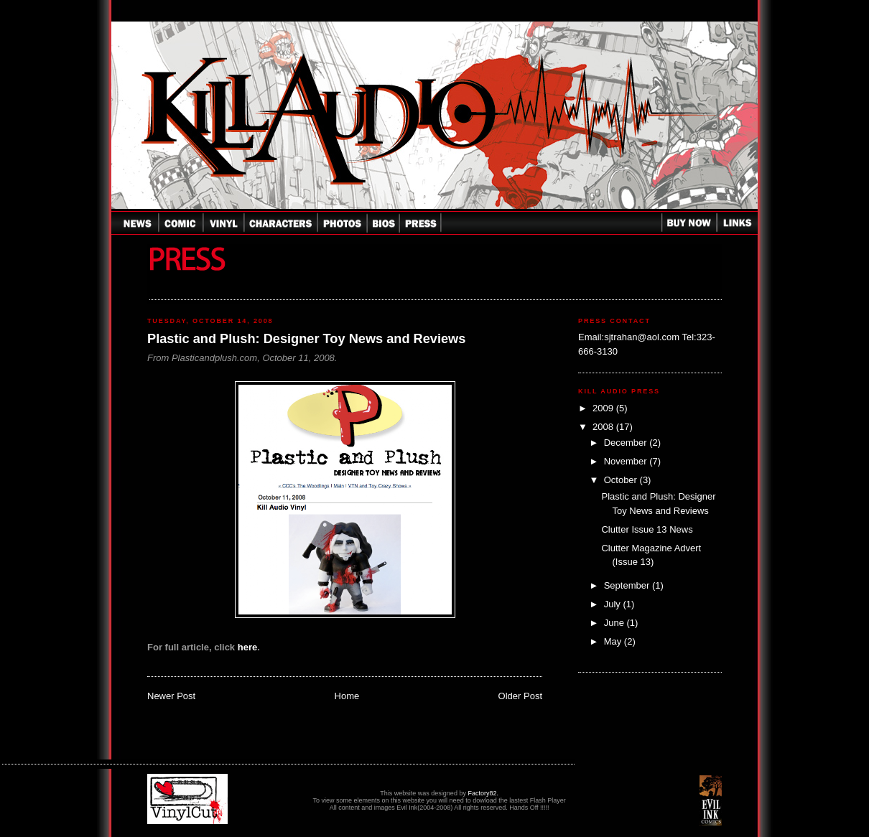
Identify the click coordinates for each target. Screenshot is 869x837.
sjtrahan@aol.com (641, 337)
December (627, 442)
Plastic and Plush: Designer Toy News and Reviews (306, 339)
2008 (604, 426)
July (613, 604)
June (615, 622)
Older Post (520, 696)
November (627, 461)
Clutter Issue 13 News (646, 529)
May (614, 641)
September (628, 585)
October (622, 479)
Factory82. (483, 793)
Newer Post (171, 696)
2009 (604, 408)
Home (347, 696)
